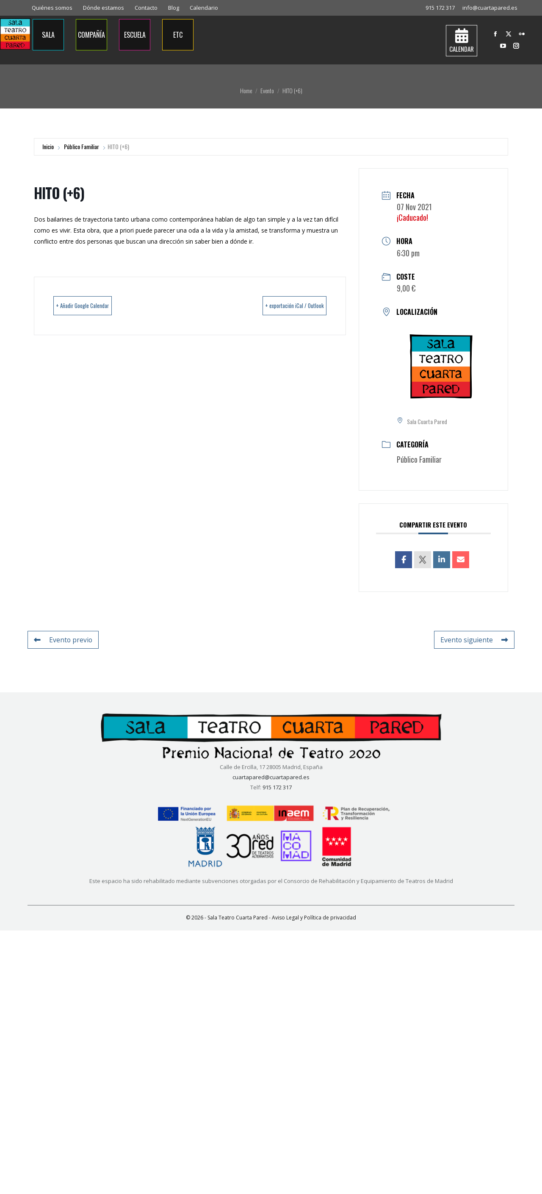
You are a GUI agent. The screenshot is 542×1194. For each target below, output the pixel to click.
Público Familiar (81, 146)
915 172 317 (440, 7)
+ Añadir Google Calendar (96, 306)
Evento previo (60, 640)
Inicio (48, 146)
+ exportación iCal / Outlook (280, 306)
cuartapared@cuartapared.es (271, 776)
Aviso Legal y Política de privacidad (314, 917)
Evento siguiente (478, 640)
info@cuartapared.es (489, 7)
